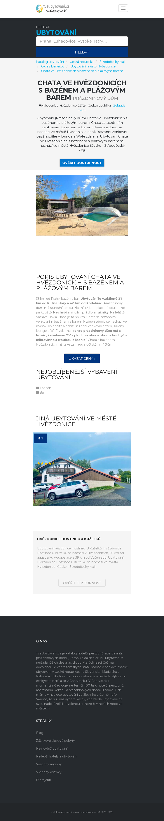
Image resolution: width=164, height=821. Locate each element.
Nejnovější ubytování (52, 748)
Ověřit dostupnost (82, 163)
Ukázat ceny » (82, 358)
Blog (39, 733)
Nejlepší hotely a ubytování (56, 756)
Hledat (82, 52)
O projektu (44, 780)
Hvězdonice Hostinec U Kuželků (69, 539)
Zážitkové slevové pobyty (55, 741)
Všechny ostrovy (48, 772)
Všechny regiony (49, 764)
